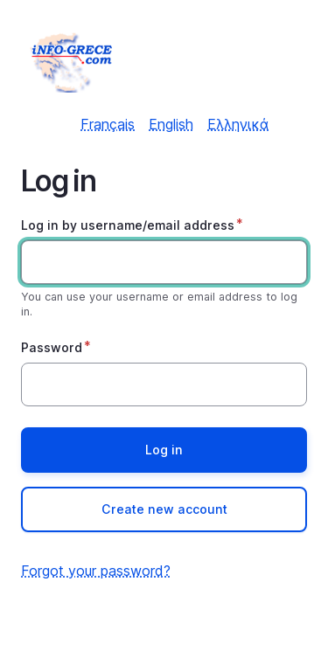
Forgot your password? (96, 570)
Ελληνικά (238, 124)
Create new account (164, 509)
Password (51, 347)
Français (107, 124)
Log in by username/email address (127, 225)
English (171, 124)
